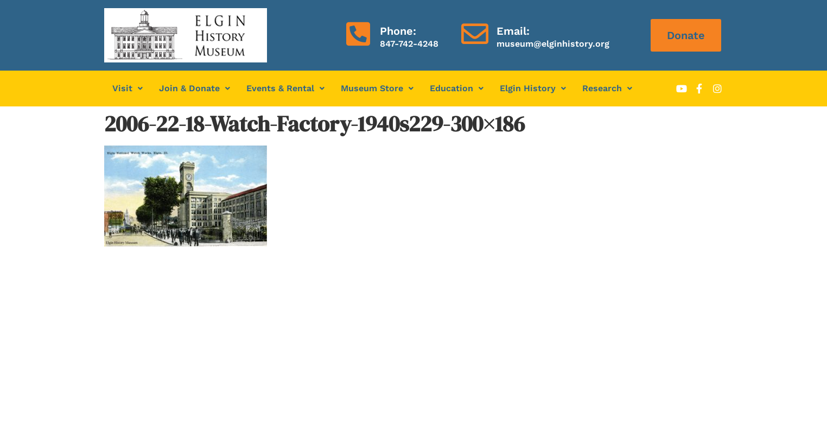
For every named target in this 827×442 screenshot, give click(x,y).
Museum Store (377, 88)
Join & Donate (194, 88)
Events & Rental (285, 88)
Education (457, 88)
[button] (127, 88)
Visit (127, 88)
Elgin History (533, 88)
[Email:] (474, 33)
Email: (513, 30)
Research (607, 88)
